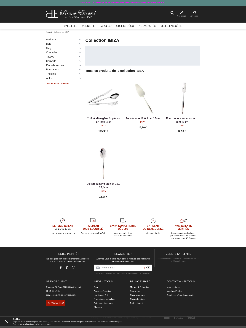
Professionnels (136, 303)
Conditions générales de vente (180, 295)
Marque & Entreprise (139, 287)
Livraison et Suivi (101, 295)
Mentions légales (174, 291)
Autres (49, 78)
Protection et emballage (104, 299)
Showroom (135, 291)
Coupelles (51, 52)
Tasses (50, 56)
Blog (96, 287)
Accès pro (56, 303)
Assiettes (51, 39)
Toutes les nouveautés (58, 83)
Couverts (51, 61)
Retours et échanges (103, 303)
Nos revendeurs (137, 295)
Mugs (49, 48)
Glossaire (98, 307)
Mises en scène (171, 26)
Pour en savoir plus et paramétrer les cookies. (32, 324)
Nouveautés (147, 26)
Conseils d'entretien (103, 291)
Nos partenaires (137, 299)
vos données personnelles (139, 273)
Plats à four (52, 69)
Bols (48, 43)
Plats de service (55, 65)
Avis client (175, 258)
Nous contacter (173, 287)
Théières (51, 73)
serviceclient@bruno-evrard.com (60, 295)
